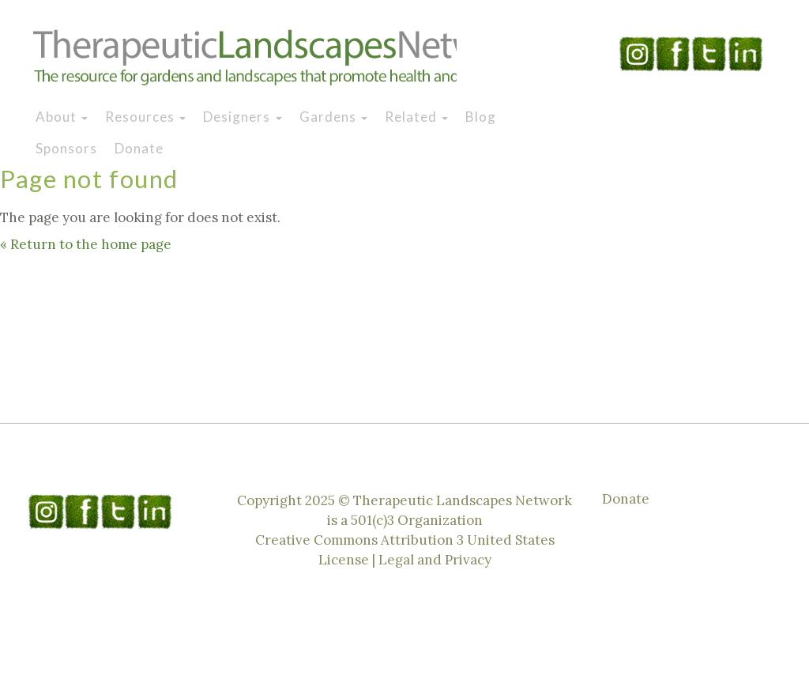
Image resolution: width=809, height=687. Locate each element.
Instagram (637, 54)
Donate (139, 148)
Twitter (709, 54)
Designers (242, 116)
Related (416, 116)
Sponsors (66, 148)
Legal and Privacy (434, 559)
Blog (480, 116)
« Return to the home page (85, 244)
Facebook (673, 54)
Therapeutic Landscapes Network (245, 57)
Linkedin (746, 54)
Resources (145, 116)
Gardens (333, 116)
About (62, 116)
